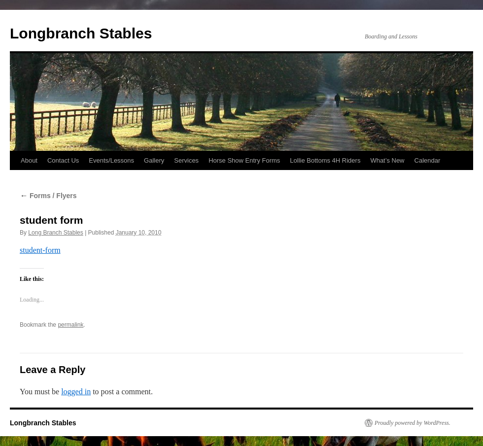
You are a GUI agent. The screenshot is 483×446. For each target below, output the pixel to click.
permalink (70, 324)
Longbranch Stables (81, 33)
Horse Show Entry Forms (244, 160)
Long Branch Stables (55, 232)
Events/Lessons (111, 160)
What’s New (387, 160)
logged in (76, 391)
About (29, 160)
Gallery (154, 160)
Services (186, 160)
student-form (40, 250)
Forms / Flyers (48, 196)
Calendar (427, 160)
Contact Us (63, 160)
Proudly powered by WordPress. (412, 422)
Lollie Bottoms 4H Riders (325, 160)
